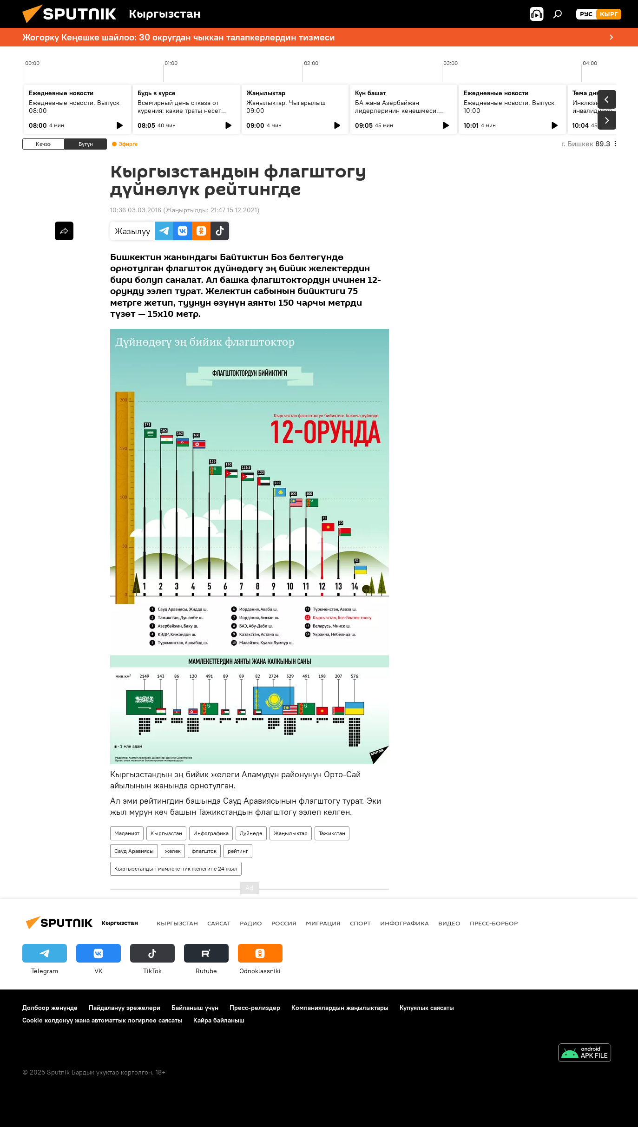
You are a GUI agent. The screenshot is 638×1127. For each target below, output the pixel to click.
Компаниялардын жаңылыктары (339, 1007)
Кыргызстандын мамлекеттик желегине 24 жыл (175, 868)
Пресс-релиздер (255, 1007)
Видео (449, 923)
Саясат (218, 923)
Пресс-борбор (494, 923)
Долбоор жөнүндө (50, 1007)
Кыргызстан (166, 833)
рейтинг (238, 850)
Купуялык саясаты (427, 1007)
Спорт (360, 923)
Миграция (323, 923)
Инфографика (211, 833)
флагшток (204, 850)
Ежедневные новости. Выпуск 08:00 (74, 106)
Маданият (126, 833)
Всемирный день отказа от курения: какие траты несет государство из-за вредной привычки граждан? (179, 114)
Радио (251, 923)
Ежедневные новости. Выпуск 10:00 (509, 106)
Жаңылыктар (291, 833)
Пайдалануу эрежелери (124, 1007)
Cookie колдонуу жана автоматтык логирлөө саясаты (102, 1020)
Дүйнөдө (251, 833)
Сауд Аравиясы (134, 850)
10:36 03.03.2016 (135, 210)
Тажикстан (332, 833)
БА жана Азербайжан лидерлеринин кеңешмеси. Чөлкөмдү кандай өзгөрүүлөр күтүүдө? (400, 114)
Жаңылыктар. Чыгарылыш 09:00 (286, 106)
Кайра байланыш (218, 1020)
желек (173, 850)
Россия (283, 923)
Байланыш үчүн (194, 1007)
